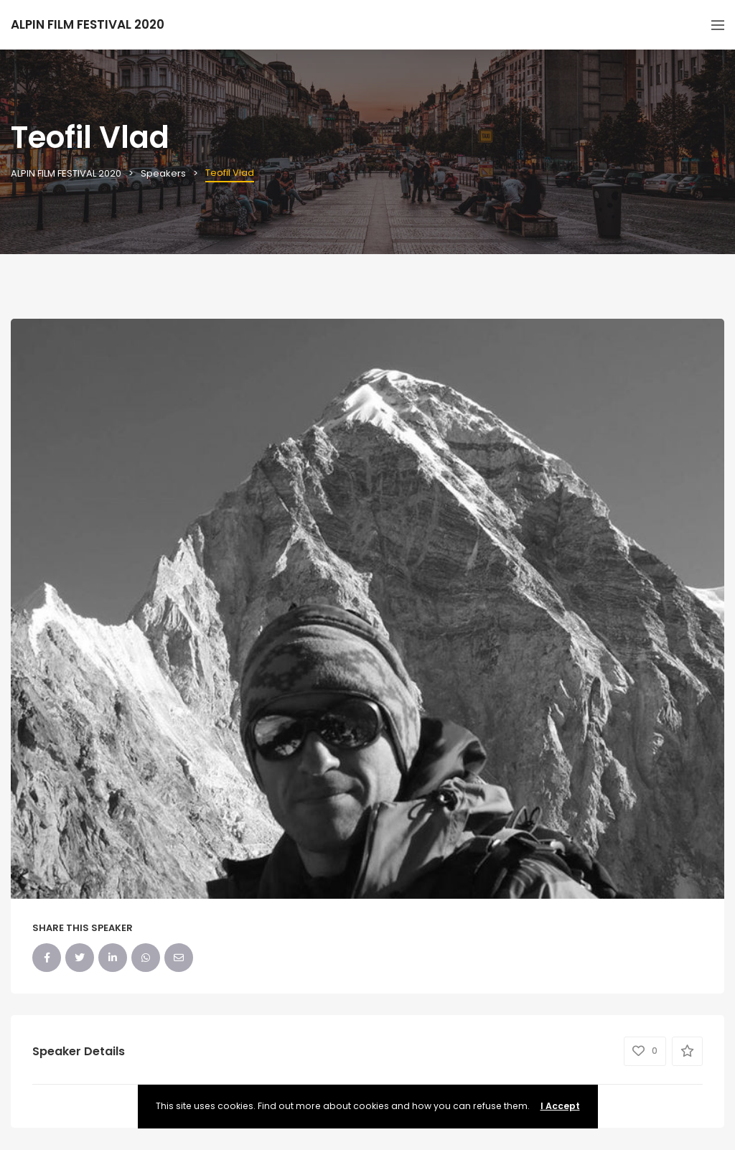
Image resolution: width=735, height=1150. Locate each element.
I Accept (560, 1106)
